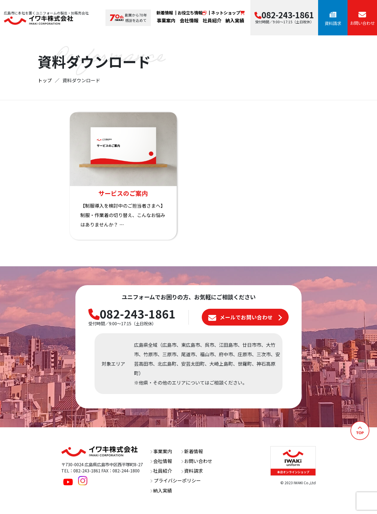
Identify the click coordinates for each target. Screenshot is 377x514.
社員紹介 (212, 20)
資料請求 (192, 470)
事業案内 (166, 20)
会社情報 (189, 20)
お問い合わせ (196, 460)
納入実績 (234, 20)
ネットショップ (228, 12)
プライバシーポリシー (175, 480)
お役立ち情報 (192, 12)
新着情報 (164, 12)
